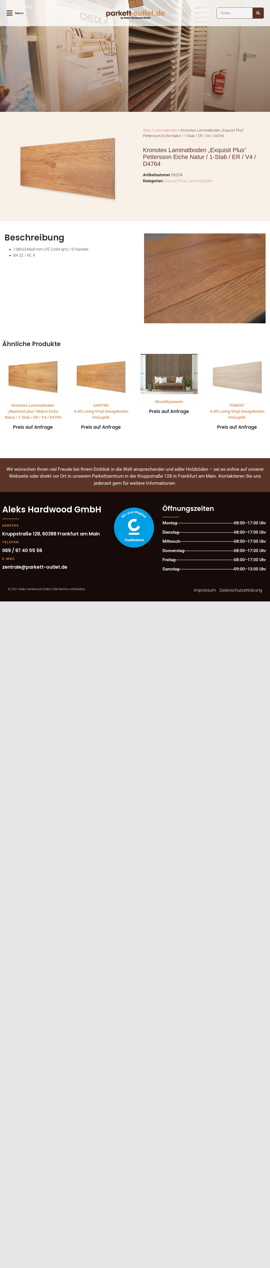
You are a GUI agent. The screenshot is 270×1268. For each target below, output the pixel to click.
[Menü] (9, 13)
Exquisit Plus (175, 180)
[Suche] (258, 13)
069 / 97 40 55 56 (22, 550)
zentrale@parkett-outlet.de (34, 567)
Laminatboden (165, 130)
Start (147, 130)
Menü (19, 13)
